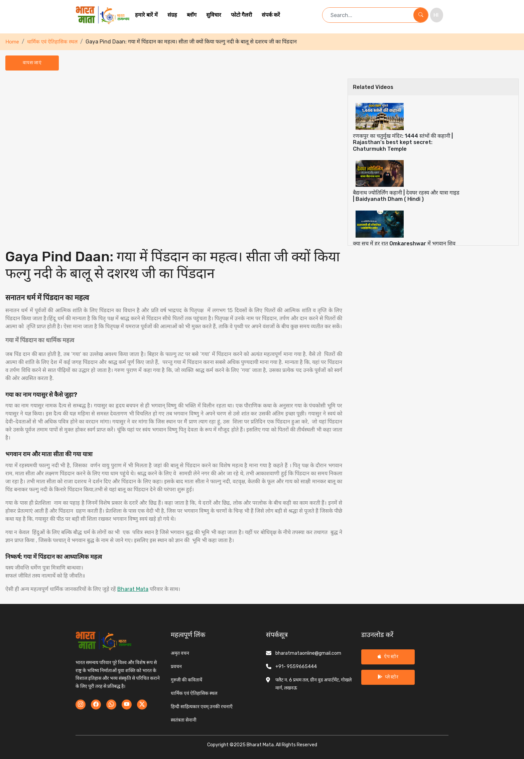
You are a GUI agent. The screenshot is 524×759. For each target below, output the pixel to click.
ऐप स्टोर (388, 656)
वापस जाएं (32, 63)
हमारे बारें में (146, 15)
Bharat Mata (132, 589)
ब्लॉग (191, 15)
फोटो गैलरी (241, 15)
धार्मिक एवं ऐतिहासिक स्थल (52, 42)
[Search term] (367, 15)
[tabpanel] (173, 336)
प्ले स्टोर (388, 677)
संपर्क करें (271, 15)
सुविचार (213, 15)
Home (12, 42)
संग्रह (172, 15)
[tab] (433, 127)
